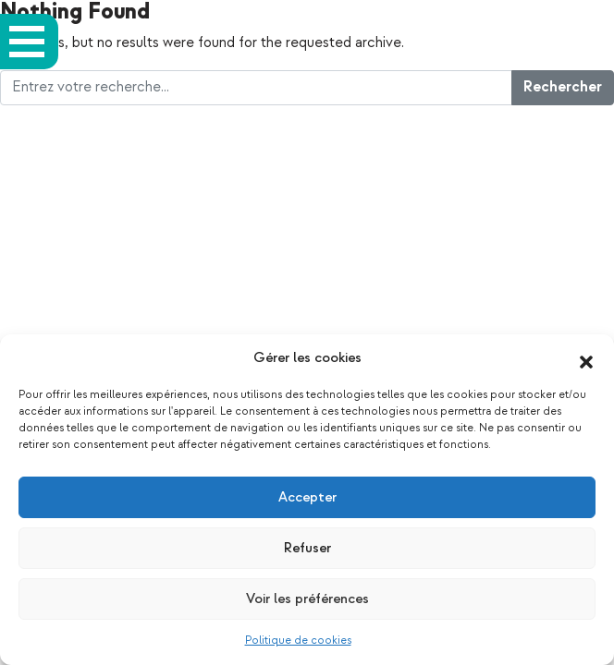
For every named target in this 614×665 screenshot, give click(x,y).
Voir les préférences (307, 599)
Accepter (307, 497)
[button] (586, 358)
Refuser (307, 548)
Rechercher (562, 87)
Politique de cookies (298, 640)
